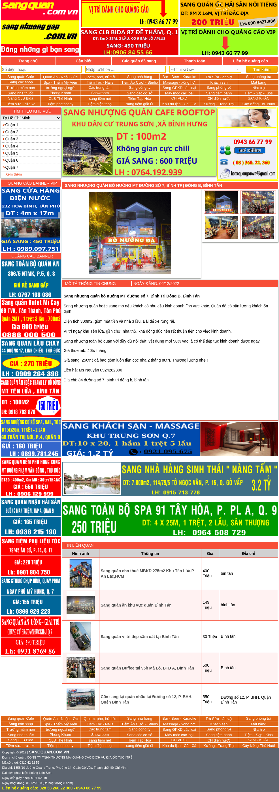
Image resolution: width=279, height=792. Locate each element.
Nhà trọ (258, 88)
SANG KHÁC (259, 98)
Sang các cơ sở (139, 93)
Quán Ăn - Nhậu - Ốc (60, 77)
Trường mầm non (21, 88)
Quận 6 (11, 160)
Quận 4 (11, 146)
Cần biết (83, 61)
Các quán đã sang (139, 61)
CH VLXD (179, 98)
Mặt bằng (258, 82)
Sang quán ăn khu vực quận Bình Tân (136, 605)
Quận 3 (11, 139)
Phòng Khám (60, 93)
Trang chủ (27, 61)
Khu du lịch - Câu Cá (179, 104)
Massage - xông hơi (179, 82)
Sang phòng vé (218, 87)
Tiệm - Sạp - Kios (258, 93)
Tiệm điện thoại (100, 104)
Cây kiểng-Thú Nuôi (258, 104)
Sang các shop (20, 82)
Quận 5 (11, 153)
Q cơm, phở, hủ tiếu (100, 77)
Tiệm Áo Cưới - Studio (140, 82)
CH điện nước (218, 98)
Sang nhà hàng (139, 77)
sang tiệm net (100, 98)
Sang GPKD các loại (179, 88)
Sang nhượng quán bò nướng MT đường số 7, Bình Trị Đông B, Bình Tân (143, 185)
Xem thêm (14, 174)
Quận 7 (11, 167)
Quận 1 (11, 125)
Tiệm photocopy (60, 104)
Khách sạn (218, 82)
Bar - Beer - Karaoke (179, 77)
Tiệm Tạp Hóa (139, 98)
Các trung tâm (100, 87)
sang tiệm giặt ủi (139, 104)
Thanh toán (194, 61)
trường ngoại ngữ (60, 88)
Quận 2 (11, 132)
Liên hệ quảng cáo (250, 61)
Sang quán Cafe (20, 77)
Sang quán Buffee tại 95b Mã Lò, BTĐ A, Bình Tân (147, 668)
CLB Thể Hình (60, 98)
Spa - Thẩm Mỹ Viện (60, 82)
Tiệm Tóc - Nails (100, 82)
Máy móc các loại (179, 93)
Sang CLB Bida (20, 98)
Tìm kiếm (262, 69)
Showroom (100, 93)
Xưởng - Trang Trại (219, 104)
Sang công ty (139, 87)
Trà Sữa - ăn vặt (219, 77)
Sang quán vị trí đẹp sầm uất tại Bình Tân (140, 636)
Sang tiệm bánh (219, 93)
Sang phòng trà (258, 77)
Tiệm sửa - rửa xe (20, 104)
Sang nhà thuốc (21, 93)
